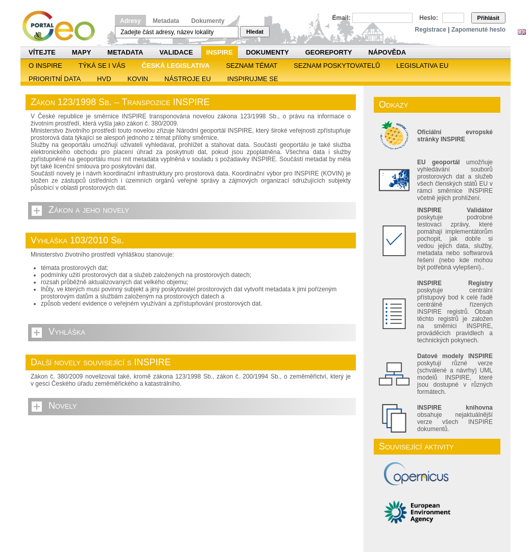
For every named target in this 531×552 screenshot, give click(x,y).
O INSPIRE (45, 65)
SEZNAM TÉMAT (252, 65)
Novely (63, 405)
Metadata (166, 20)
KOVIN (138, 79)
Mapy (81, 52)
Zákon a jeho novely (89, 210)
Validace (175, 52)
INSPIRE (219, 52)
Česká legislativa (176, 65)
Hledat (254, 32)
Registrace (430, 29)
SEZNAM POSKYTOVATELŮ (337, 65)
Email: (341, 17)
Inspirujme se (252, 79)
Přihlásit (488, 18)
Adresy (130, 20)
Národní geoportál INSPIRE (62, 26)
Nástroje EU (187, 79)
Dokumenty (207, 20)
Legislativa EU (422, 65)
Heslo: (428, 17)
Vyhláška (67, 332)
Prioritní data (55, 79)
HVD (104, 79)
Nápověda (387, 52)
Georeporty (328, 52)
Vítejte (42, 52)
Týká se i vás (102, 65)
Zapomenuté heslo (478, 29)
